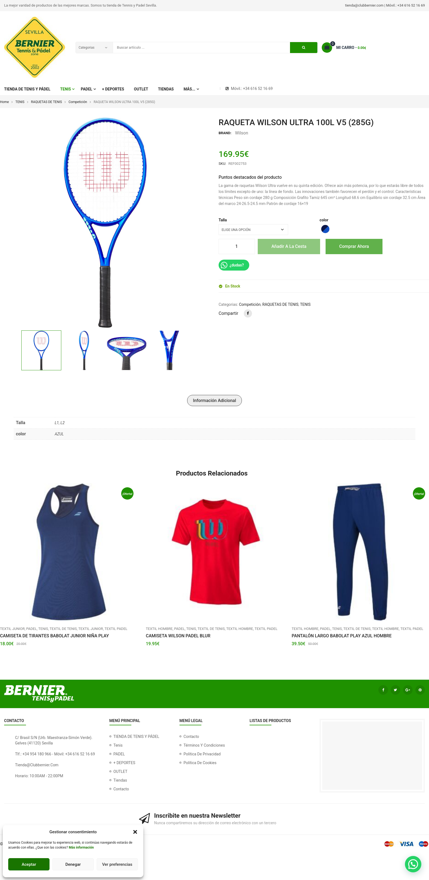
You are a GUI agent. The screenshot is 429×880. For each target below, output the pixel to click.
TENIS (19, 102)
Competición (77, 102)
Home (4, 102)
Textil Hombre (239, 629)
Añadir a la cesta (288, 246)
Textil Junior (12, 629)
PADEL (31, 629)
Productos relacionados (212, 473)
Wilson (241, 133)
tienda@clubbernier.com (37, 765)
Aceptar (29, 864)
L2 (62, 423)
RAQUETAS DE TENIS (46, 102)
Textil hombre (159, 629)
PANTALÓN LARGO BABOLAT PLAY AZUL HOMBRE (342, 635)
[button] (135, 832)
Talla (223, 220)
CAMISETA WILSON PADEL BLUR (178, 635)
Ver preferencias (117, 864)
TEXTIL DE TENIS (63, 629)
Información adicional (214, 400)
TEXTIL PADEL (116, 629)
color (324, 220)
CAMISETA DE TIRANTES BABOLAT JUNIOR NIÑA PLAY (54, 635)
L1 (57, 423)
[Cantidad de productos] (236, 246)
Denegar (73, 864)
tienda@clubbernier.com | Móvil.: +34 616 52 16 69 (385, 5)
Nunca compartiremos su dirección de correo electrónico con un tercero (215, 823)
